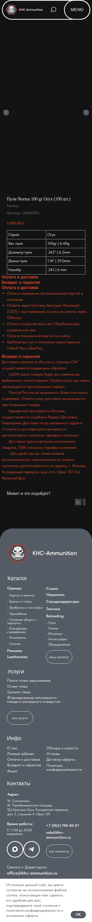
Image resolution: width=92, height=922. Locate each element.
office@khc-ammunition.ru (32, 873)
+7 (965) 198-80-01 (62, 825)
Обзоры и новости (62, 748)
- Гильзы (52, 628)
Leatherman (17, 656)
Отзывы (53, 753)
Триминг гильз (18, 692)
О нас (12, 748)
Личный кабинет (21, 753)
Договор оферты (60, 759)
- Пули (51, 623)
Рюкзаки (14, 650)
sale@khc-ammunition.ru (58, 835)
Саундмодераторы (62, 601)
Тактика (53, 608)
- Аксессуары (56, 639)
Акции (12, 771)
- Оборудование (58, 644)
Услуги (16, 671)
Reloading (55, 616)
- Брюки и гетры (19, 601)
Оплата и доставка (23, 759)
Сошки (52, 588)
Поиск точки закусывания (29, 680)
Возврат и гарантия (24, 765)
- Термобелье (17, 614)
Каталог (17, 578)
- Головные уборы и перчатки (21, 621)
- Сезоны (14, 644)
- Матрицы (54, 633)
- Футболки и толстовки (24, 607)
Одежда (14, 588)
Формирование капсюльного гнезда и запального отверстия (33, 699)
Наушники (55, 594)
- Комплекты (16, 637)
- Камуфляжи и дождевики (17, 630)
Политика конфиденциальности (64, 767)
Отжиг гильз (17, 686)
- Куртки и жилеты (21, 595)
